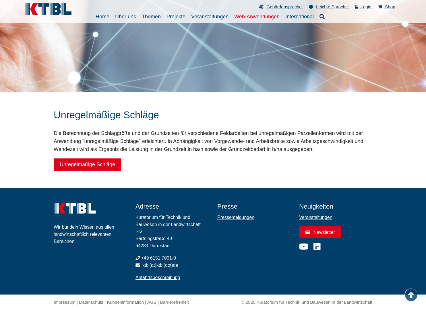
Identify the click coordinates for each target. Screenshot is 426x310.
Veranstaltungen (315, 217)
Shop (386, 6)
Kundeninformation (125, 302)
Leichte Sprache (332, 6)
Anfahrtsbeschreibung (157, 277)
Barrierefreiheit (174, 302)
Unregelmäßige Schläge (87, 164)
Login (364, 6)
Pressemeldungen (235, 217)
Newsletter (320, 232)
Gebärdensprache (284, 6)
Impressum (64, 302)
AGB (151, 302)
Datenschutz (91, 302)
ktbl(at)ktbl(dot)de (160, 265)
